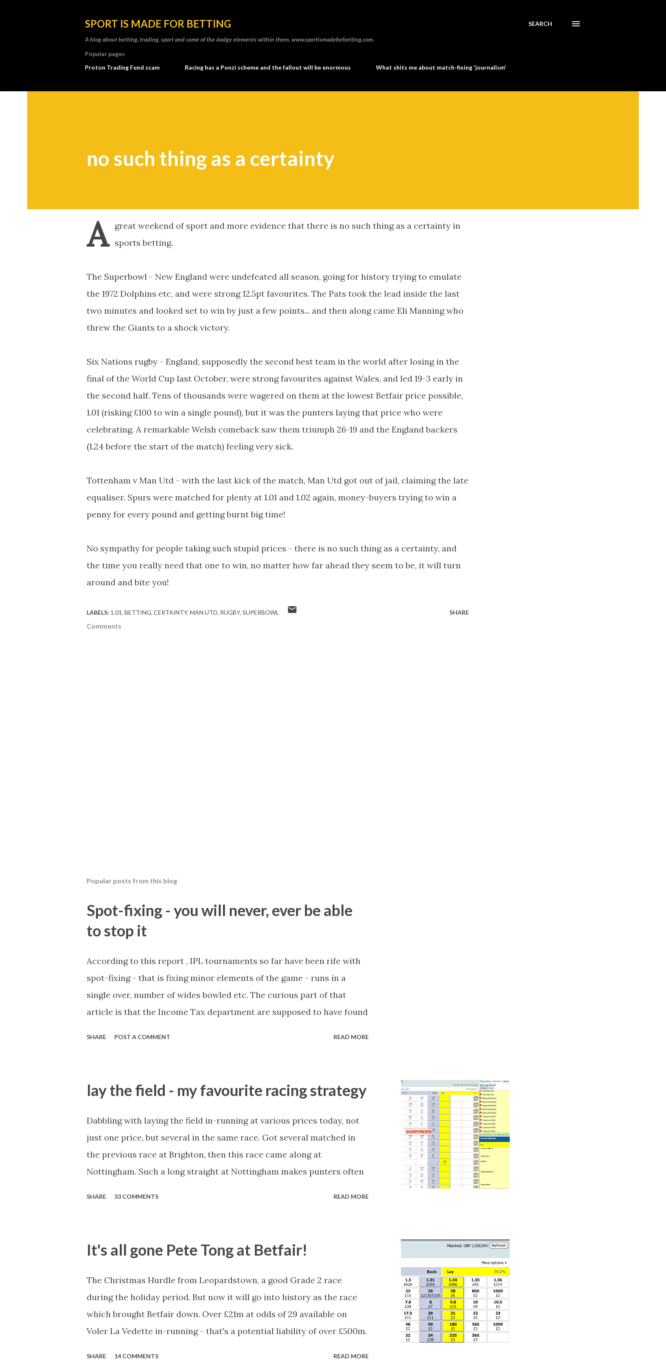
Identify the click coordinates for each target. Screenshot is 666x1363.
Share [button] (459, 612)
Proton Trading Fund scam (122, 67)
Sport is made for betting (158, 23)
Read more (351, 1036)
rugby (230, 612)
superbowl (261, 612)
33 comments (136, 1196)
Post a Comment (142, 1036)
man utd (203, 612)
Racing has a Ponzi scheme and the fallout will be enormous (268, 67)
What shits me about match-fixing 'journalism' (441, 67)
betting (137, 612)
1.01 (116, 612)
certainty (170, 612)
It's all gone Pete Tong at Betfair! (197, 1249)
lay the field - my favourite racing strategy (227, 1090)
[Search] (540, 24)
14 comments (136, 1356)
